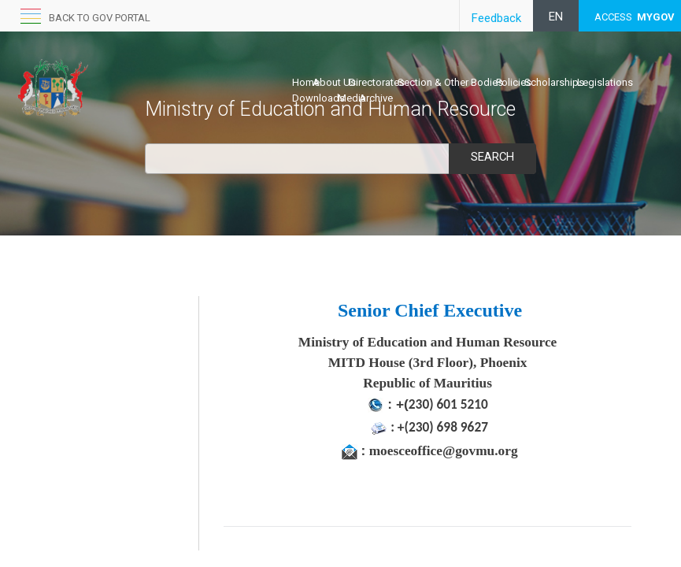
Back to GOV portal (99, 18)
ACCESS (634, 17)
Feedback (496, 18)
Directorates (377, 82)
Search (492, 157)
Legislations (605, 82)
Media (352, 98)
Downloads (318, 98)
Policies (513, 82)
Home (306, 82)
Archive (376, 98)
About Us (334, 82)
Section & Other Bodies (450, 82)
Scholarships (554, 82)
